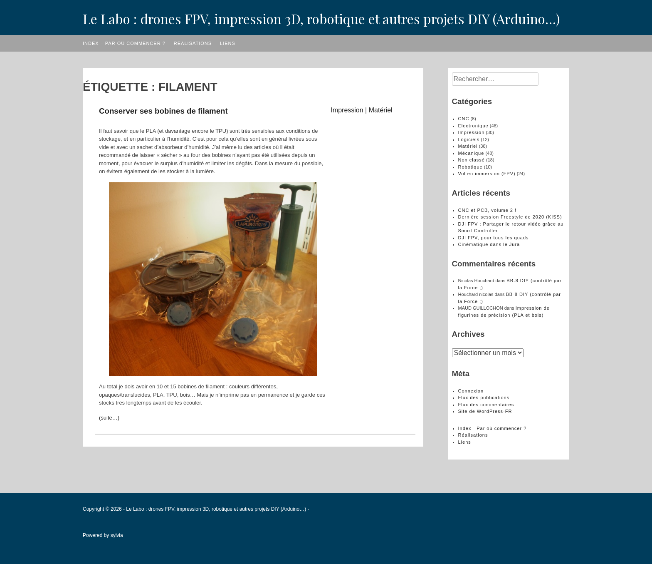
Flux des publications (484, 397)
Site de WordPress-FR (485, 411)
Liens (227, 43)
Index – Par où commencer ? (124, 43)
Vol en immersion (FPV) (487, 173)
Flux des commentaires (486, 404)
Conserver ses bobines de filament (163, 111)
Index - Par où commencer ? (492, 428)
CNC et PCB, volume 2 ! (487, 210)
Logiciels (469, 139)
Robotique (470, 166)
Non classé (471, 159)
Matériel (381, 110)
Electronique (473, 125)
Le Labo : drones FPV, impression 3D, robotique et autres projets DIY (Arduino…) (321, 18)
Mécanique (471, 153)
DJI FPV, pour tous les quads (493, 237)
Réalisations (193, 43)
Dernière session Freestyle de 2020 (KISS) (510, 216)
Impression (347, 110)
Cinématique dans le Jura (489, 244)
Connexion (471, 390)
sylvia (117, 535)
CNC (463, 118)
